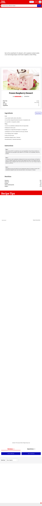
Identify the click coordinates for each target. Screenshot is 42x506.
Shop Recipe (38, 113)
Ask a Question (31, 453)
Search (39, 5)
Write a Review (11, 453)
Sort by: (3, 460)
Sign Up (31, 1)
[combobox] (19, 5)
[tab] (11, 449)
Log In (36, 1)
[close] (41, 503)
